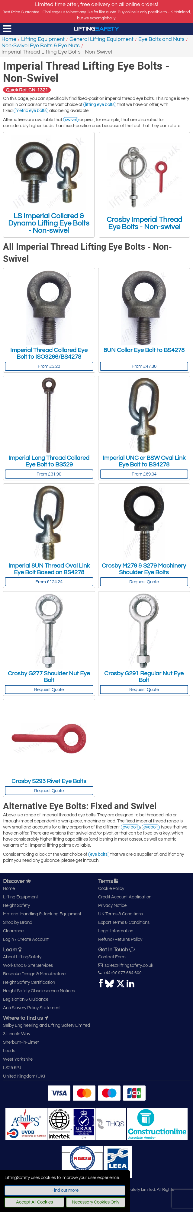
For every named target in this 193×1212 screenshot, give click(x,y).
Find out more (65, 1190)
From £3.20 (49, 366)
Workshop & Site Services (28, 965)
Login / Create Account (26, 939)
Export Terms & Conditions (124, 922)
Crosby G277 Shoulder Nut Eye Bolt (49, 676)
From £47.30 (144, 366)
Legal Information (115, 931)
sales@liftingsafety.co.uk (125, 965)
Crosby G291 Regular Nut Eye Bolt (144, 676)
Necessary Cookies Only (95, 1202)
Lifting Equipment (43, 39)
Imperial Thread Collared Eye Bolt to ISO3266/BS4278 (49, 353)
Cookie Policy (111, 888)
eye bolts (99, 854)
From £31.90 (49, 474)
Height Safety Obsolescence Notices (39, 991)
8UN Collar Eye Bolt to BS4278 (144, 350)
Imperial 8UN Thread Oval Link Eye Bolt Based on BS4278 (49, 569)
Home (9, 39)
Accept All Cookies (34, 1202)
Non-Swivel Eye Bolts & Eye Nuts (41, 45)
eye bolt (130, 827)
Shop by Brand (17, 922)
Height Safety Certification (29, 982)
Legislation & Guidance (25, 999)
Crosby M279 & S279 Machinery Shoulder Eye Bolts (144, 569)
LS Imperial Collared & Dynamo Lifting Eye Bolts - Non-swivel (48, 184)
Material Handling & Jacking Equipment (42, 914)
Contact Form (112, 957)
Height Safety (16, 905)
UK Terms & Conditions (120, 914)
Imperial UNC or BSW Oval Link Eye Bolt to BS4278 (144, 461)
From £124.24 (49, 582)
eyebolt (150, 827)
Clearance (13, 931)
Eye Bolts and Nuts (161, 39)
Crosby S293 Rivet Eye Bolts (48, 781)
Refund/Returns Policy (120, 939)
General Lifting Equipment (101, 39)
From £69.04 (144, 474)
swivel (71, 119)
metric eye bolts (31, 110)
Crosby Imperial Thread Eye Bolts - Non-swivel (144, 185)
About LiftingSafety (22, 957)
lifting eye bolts (99, 104)
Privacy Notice (112, 905)
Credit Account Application (124, 897)
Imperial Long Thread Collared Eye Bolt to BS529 (48, 461)
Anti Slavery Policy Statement (32, 1008)
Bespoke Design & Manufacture (34, 974)
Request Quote (144, 582)
